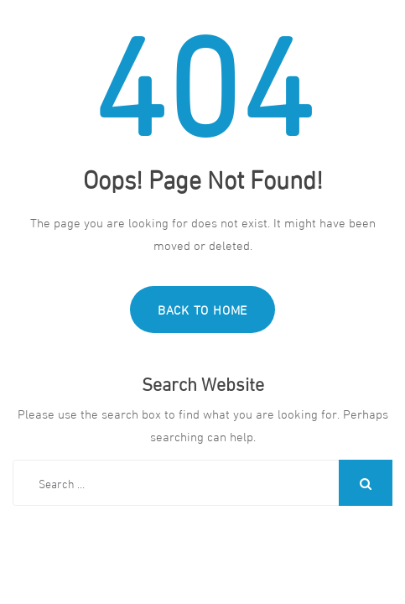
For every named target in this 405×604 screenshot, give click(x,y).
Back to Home (202, 308)
